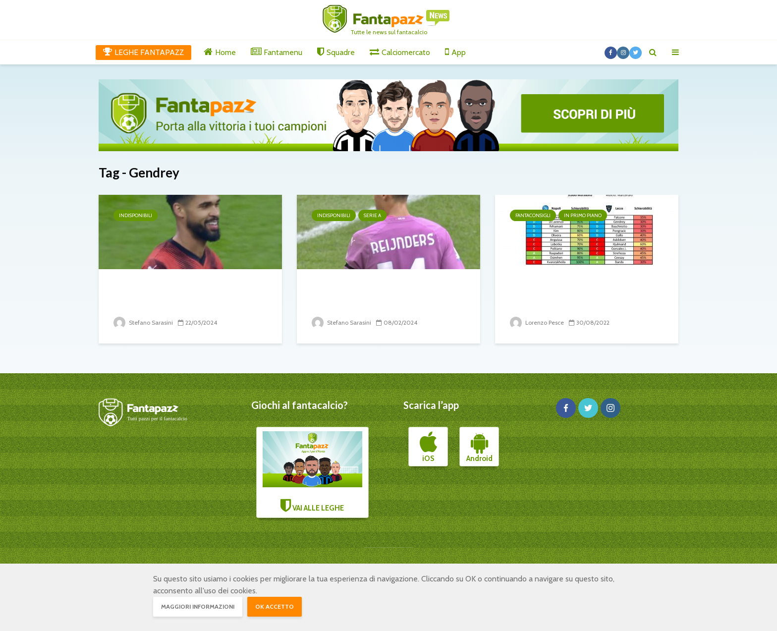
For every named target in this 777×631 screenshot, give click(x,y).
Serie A (372, 215)
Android (479, 447)
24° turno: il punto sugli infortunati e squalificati (370, 295)
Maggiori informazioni (197, 606)
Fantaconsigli (533, 215)
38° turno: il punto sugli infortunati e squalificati (171, 295)
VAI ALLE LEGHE (313, 472)
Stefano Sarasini (143, 322)
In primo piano (583, 215)
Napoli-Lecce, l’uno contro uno (585, 287)
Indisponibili (135, 215)
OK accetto (274, 606)
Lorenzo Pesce (537, 322)
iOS (428, 447)
